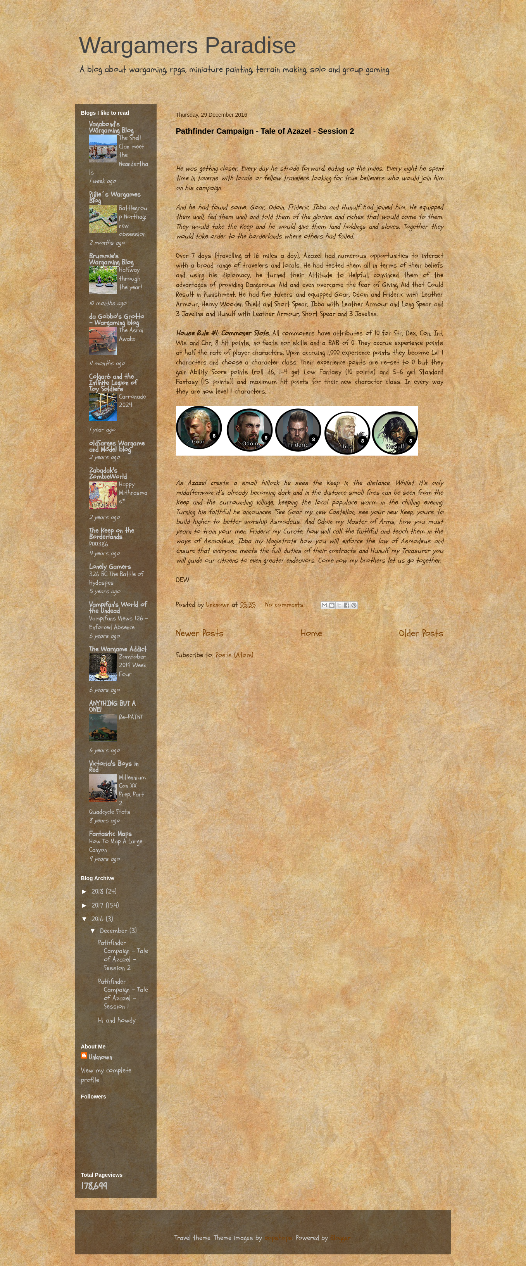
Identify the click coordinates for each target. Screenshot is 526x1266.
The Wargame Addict (118, 649)
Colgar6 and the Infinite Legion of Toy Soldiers (113, 383)
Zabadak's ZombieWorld (108, 474)
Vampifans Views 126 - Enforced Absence (118, 622)
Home (311, 633)
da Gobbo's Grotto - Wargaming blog (116, 320)
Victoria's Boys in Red (113, 767)
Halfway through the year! (130, 278)
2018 (98, 891)
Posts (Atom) (235, 655)
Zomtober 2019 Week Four (132, 665)
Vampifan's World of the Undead (118, 608)
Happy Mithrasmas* (133, 493)
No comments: (286, 605)
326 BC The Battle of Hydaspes (116, 578)
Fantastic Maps (110, 834)
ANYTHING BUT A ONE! (112, 707)
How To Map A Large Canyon (115, 845)
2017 (98, 905)
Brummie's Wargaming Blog (111, 259)
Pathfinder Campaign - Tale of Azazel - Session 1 (123, 994)
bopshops (278, 1238)
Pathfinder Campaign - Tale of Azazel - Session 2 (265, 131)
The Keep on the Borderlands (111, 534)
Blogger (340, 1238)
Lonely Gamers (110, 567)
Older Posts (421, 633)
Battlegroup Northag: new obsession (133, 221)
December (114, 931)
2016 (98, 919)
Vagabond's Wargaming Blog (111, 127)
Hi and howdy (117, 1020)
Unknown (100, 1057)
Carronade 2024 (132, 400)
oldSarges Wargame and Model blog (117, 446)
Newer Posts (200, 633)
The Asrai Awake (131, 334)
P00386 (98, 544)
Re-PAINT (131, 717)
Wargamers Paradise (188, 45)
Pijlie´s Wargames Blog (115, 198)
